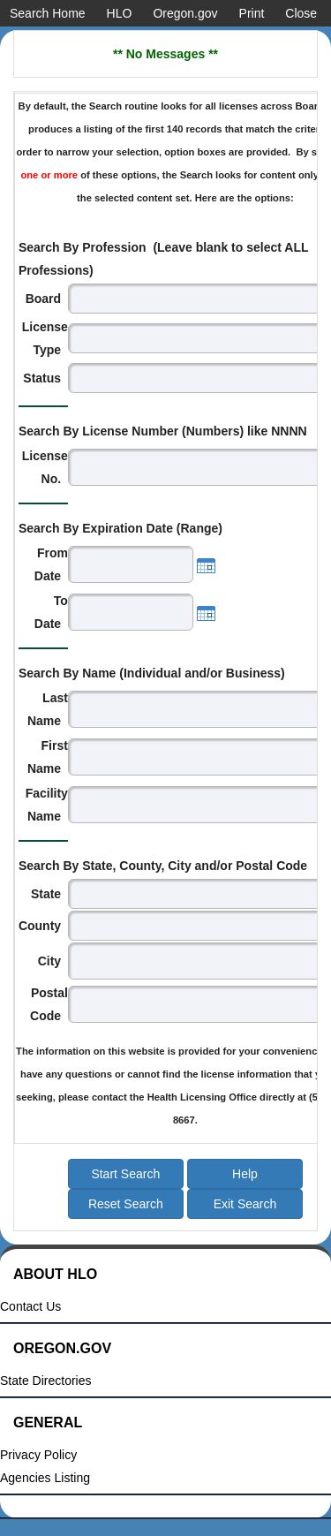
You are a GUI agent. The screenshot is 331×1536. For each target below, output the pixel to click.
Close (301, 13)
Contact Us (30, 1306)
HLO (119, 13)
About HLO (55, 1274)
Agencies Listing (45, 1478)
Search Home (48, 13)
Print (252, 13)
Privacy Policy (38, 1455)
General (47, 1422)
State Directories (45, 1381)
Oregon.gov (185, 13)
